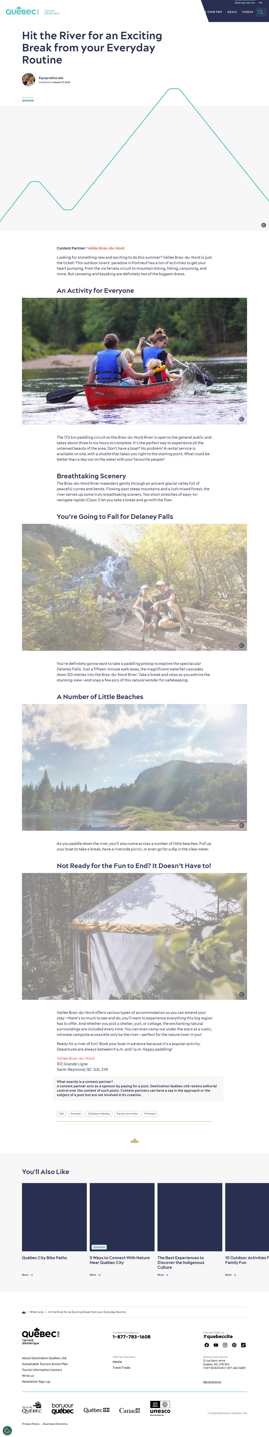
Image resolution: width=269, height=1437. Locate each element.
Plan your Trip (210, 12)
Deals (232, 12)
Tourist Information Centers (42, 1370)
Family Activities (127, 1113)
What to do (130, 12)
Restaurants (155, 12)
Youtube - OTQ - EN (216, 1345)
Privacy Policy (31, 1424)
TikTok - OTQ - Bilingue (243, 1345)
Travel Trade (121, 1367)
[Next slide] (259, 1217)
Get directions (212, 1382)
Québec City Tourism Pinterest (234, 1345)
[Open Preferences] (7, 1430)
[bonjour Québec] (63, 1408)
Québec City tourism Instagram (225, 1345)
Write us (28, 1376)
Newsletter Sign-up (36, 1381)
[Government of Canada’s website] (129, 1410)
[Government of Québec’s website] (96, 1410)
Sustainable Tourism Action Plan (45, 1364)
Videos (247, 12)
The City (109, 12)
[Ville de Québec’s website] (32, 1407)
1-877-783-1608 (132, 1337)
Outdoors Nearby (99, 1113)
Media (117, 1362)
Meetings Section (245, 2)
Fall (61, 1113)
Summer (76, 1113)
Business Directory (55, 1424)
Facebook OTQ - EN (206, 1345)
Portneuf (150, 1113)
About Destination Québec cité (44, 1358)
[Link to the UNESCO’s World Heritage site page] (160, 1408)
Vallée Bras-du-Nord (105, 248)
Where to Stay (182, 12)
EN (260, 2)
